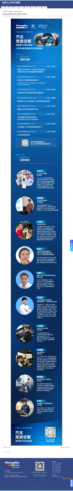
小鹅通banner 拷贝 (7, 447)
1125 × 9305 (20, 16)
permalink (8, 452)
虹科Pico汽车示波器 (11, 2)
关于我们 (44, 7)
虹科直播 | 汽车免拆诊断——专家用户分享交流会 (12, 11)
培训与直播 (27, 7)
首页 (3, 7)
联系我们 (38, 7)
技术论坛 (33, 7)
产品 (7, 7)
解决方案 (21, 7)
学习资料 (15, 7)
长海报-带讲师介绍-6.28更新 (64, 447)
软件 (11, 7)
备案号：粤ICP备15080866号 (39, 476)
